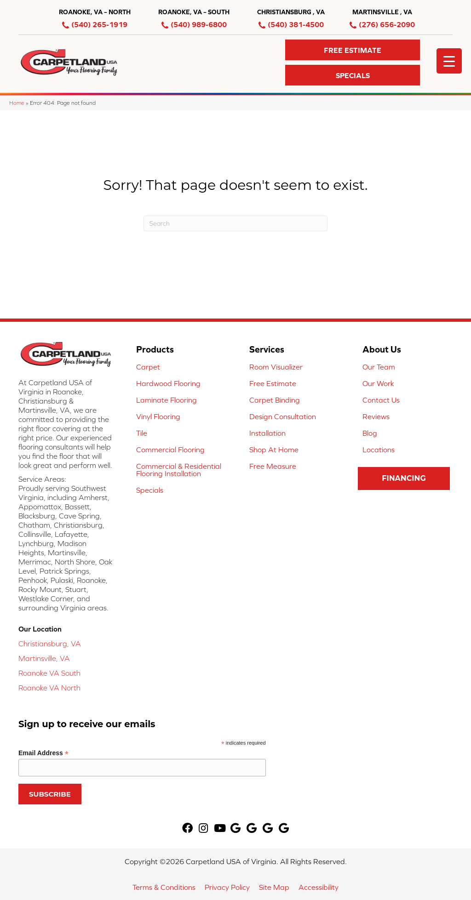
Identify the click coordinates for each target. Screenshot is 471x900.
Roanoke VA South (49, 673)
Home (16, 103)
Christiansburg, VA (49, 643)
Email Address (43, 753)
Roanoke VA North (49, 688)
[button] (352, 50)
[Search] (235, 223)
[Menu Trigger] (449, 61)
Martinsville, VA (44, 658)
